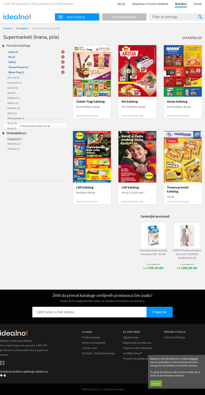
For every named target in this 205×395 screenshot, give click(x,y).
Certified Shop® (132, 353)
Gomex (12, 87)
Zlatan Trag (16, 72)
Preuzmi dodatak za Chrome (141, 358)
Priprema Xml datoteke (137, 348)
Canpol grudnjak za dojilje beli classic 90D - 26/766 (153, 252)
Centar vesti (89, 348)
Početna (7, 28)
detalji (193, 358)
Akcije (121, 4)
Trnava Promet (18, 67)
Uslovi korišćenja (174, 337)
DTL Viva (13, 77)
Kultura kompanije (93, 343)
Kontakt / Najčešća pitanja (98, 353)
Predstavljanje (91, 337)
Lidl (12, 62)
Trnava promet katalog (178, 189)
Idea (11, 92)
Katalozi (181, 4)
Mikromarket (16, 118)
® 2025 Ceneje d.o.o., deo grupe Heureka (102, 389)
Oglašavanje (130, 337)
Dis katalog (130, 101)
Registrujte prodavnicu (137, 343)
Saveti (198, 4)
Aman (13, 51)
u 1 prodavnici (153, 264)
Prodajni (13, 139)
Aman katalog (177, 101)
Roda (11, 128)
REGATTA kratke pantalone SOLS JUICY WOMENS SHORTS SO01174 (187, 254)
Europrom (14, 82)
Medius (13, 103)
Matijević (13, 97)
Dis (11, 57)
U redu (156, 383)
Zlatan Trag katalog (90, 101)
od (153, 268)
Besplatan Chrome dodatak (150, 4)
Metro (12, 113)
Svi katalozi (22, 28)
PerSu (12, 123)
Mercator (13, 108)
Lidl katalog (85, 187)
